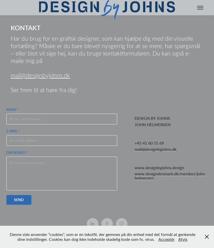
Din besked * (17, 152)
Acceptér (166, 239)
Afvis (182, 239)
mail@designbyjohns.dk (40, 75)
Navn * (12, 109)
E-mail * (13, 131)
